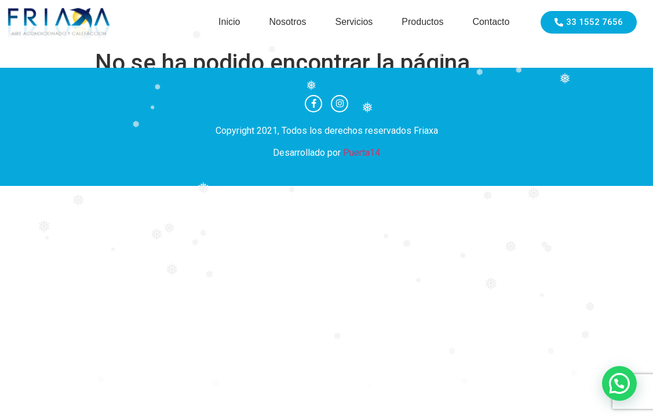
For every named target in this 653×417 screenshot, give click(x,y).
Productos (422, 22)
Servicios (354, 22)
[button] (619, 383)
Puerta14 (361, 152)
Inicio (229, 22)
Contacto (490, 22)
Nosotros (287, 22)
